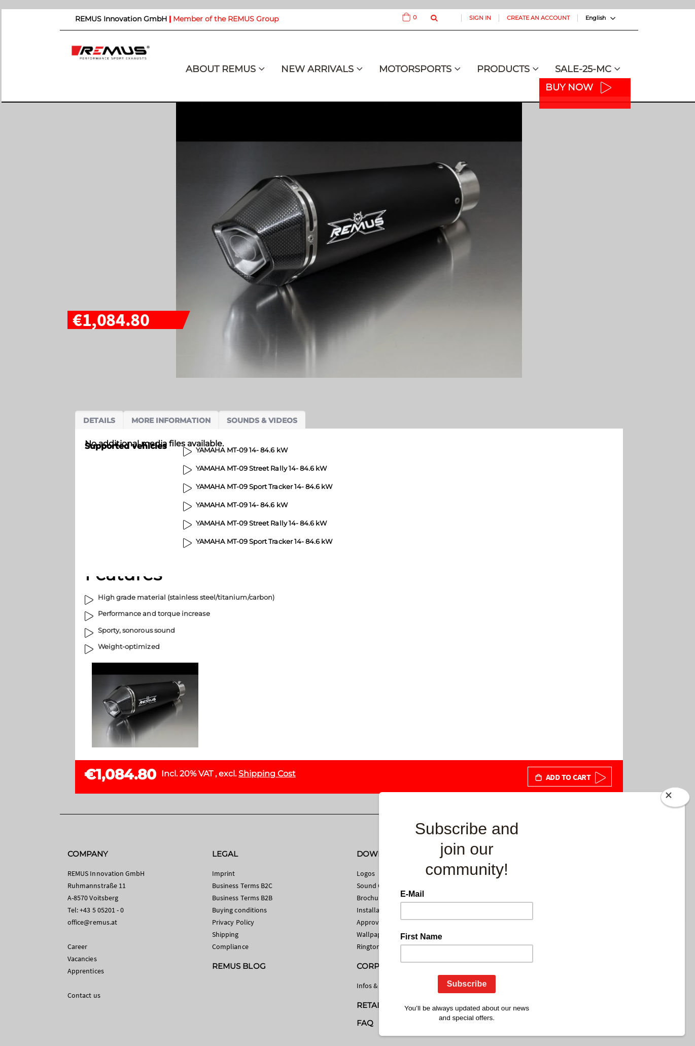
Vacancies (82, 958)
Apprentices (85, 970)
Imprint (223, 873)
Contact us (83, 995)
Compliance (230, 946)
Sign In (480, 17)
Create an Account (538, 17)
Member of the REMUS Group (226, 18)
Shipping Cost (267, 773)
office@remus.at (92, 922)
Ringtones (372, 946)
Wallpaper (372, 934)
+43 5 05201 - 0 (102, 909)
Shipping (225, 934)
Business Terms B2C (242, 885)
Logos (366, 873)
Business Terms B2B (242, 897)
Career (77, 946)
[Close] (675, 799)
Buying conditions (239, 909)
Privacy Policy (233, 922)
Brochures (372, 897)
